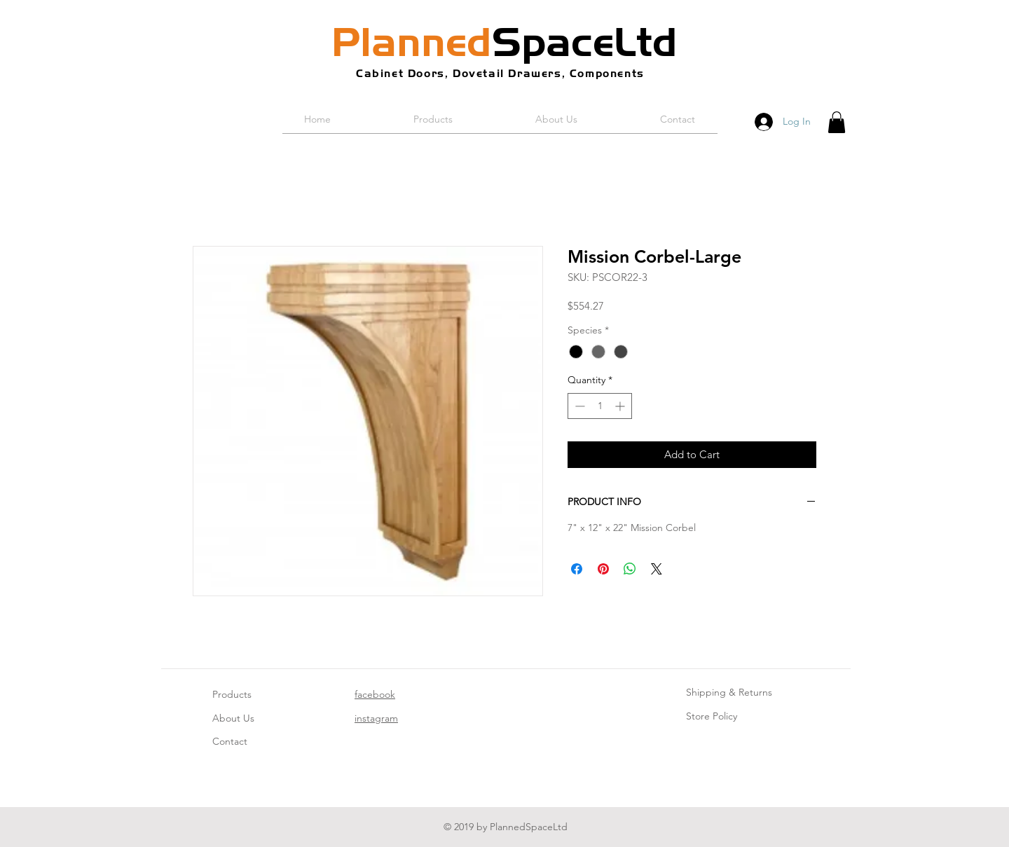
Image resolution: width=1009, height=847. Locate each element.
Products (232, 694)
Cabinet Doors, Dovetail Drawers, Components (500, 73)
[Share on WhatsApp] (630, 568)
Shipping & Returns (729, 692)
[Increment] (621, 406)
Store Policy (711, 716)
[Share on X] (656, 568)
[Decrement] (578, 406)
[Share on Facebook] (576, 568)
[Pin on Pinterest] (603, 568)
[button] (837, 122)
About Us (233, 718)
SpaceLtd (504, 42)
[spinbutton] (599, 406)
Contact (229, 741)
